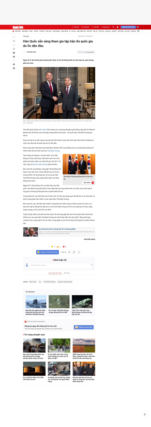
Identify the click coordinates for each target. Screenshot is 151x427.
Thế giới (42, 31)
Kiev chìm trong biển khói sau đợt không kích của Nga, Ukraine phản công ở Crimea (33, 356)
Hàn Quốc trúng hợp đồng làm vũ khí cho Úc (78, 178)
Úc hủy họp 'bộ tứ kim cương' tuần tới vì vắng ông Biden (57, 229)
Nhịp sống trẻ (81, 31)
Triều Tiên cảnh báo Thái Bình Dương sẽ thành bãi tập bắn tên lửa (82, 312)
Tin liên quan (30, 292)
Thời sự (36, 31)
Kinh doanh (56, 31)
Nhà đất (114, 31)
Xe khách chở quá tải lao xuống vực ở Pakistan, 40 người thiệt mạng (59, 379)
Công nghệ (64, 31)
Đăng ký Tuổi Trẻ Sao (128, 27)
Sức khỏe (121, 31)
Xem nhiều (25, 31)
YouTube (85, 27)
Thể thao (101, 31)
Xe (69, 31)
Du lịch (73, 31)
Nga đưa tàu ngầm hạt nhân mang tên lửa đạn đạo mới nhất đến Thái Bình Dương (35, 312)
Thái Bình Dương (53, 151)
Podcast (75, 27)
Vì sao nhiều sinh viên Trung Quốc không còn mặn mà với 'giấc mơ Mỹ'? (58, 356)
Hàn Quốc (43, 130)
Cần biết (95, 27)
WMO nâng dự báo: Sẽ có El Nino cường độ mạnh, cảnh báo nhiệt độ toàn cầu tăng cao (84, 356)
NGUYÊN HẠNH (31, 52)
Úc (40, 282)
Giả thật (127, 31)
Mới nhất (18, 31)
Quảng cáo (105, 27)
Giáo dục (108, 31)
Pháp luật (48, 31)
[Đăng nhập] (117, 27)
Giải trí (95, 31)
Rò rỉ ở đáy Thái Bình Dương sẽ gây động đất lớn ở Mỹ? (59, 311)
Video (31, 31)
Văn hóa (89, 31)
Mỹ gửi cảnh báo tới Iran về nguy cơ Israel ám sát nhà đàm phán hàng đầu (83, 379)
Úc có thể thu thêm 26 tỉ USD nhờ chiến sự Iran (33, 378)
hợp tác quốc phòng (40, 164)
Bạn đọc (133, 31)
